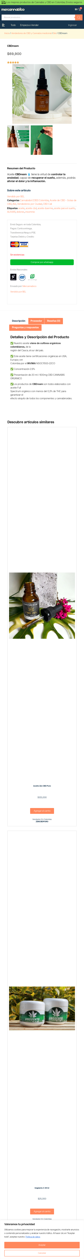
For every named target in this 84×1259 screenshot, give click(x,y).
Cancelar (42, 1253)
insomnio (30, 212)
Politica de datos (33, 1237)
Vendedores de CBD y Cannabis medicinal (31, 33)
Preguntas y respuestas (25, 327)
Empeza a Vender (29, 25)
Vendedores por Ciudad (29, 204)
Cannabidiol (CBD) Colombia (34, 200)
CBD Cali (47, 204)
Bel (54, 33)
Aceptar (42, 1245)
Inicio (6, 33)
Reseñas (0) (53, 321)
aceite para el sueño (64, 208)
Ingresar (72, 25)
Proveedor (36, 321)
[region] (42, 1239)
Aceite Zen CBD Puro (42, 786)
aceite (21, 208)
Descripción (18, 321)
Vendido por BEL (15, 196)
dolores (20, 212)
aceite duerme (45, 208)
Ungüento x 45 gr (42, 1188)
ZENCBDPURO (42, 822)
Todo (13, 25)
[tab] (18, 321)
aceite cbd (31, 208)
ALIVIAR (11, 212)
